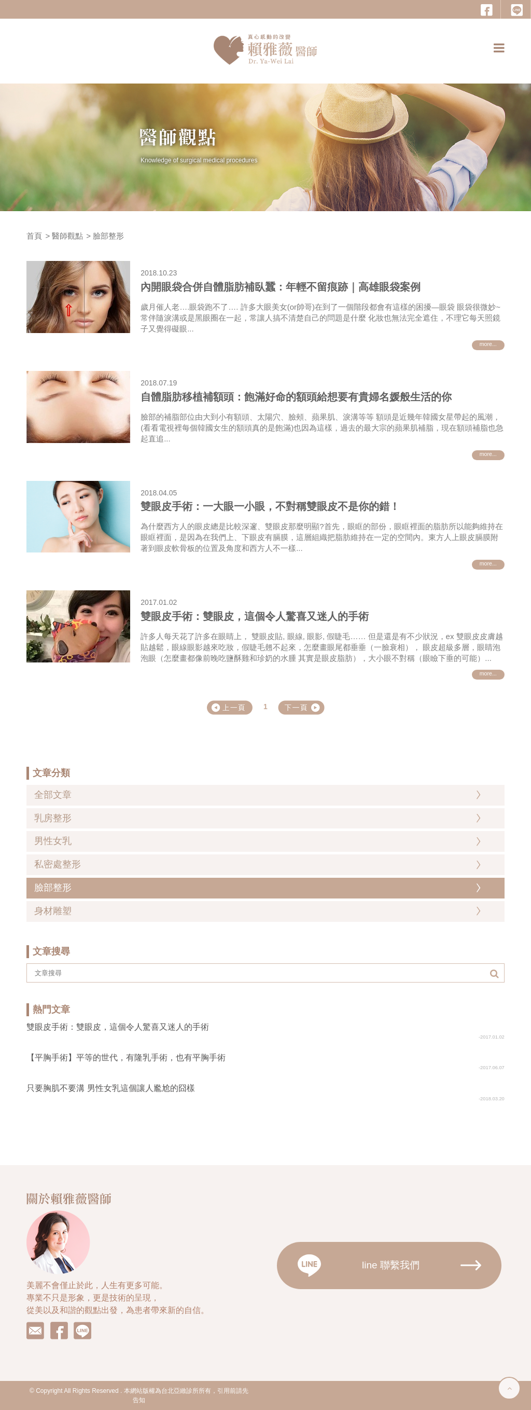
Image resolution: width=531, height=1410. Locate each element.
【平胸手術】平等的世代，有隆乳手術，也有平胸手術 (126, 1057)
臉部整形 (108, 235)
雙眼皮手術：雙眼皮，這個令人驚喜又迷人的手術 (255, 616)
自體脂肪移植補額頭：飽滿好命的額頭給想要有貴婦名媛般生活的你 (296, 397)
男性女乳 (53, 841)
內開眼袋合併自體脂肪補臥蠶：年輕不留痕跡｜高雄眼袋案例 (281, 287)
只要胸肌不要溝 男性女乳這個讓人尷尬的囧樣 (110, 1088)
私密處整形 (57, 864)
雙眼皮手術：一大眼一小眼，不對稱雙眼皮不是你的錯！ (270, 506)
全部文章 (53, 795)
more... (488, 344)
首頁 (34, 235)
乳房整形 (53, 818)
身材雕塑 (53, 911)
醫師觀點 (67, 235)
